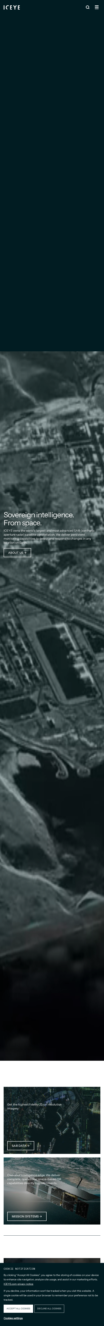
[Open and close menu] (96, 7)
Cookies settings (13, 1318)
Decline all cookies (49, 1308)
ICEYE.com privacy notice (18, 1284)
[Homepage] (12, 7)
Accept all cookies (18, 1308)
